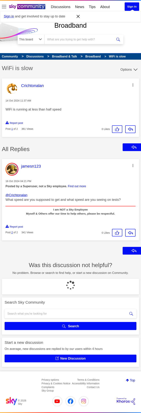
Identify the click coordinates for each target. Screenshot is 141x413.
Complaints (47, 387)
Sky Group (47, 390)
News (79, 7)
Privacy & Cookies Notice (55, 383)
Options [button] (126, 69)
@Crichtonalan (16, 195)
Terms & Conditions (88, 379)
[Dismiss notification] (78, 16)
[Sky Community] (27, 6)
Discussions (60, 7)
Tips (92, 7)
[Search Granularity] (31, 39)
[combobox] (79, 39)
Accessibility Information (86, 383)
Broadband (70, 25)
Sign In (132, 6)
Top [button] (132, 380)
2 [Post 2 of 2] (12, 232)
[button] (132, 85)
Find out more (77, 186)
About (105, 7)
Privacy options (50, 379)
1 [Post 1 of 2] (12, 128)
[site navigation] (4, 6)
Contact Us (93, 387)
